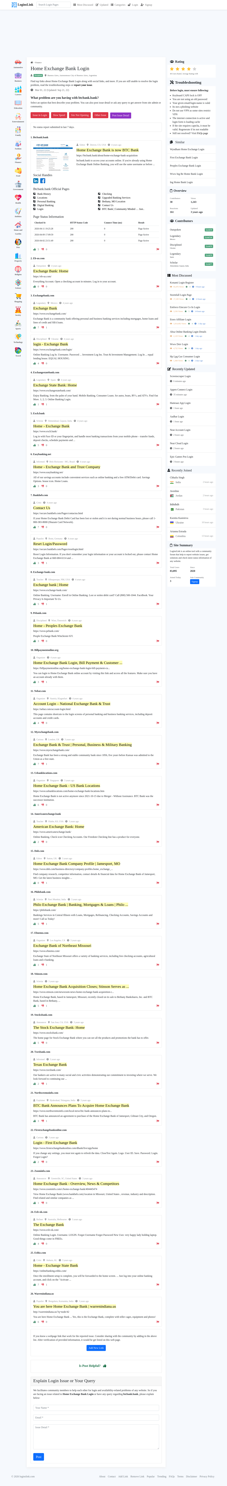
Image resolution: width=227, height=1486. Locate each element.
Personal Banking (46, 201)
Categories (118, 4)
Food (18, 176)
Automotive (18, 67)
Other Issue (100, 115)
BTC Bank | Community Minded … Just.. (123, 209)
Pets (18, 247)
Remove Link (137, 1476)
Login (133, 4)
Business (18, 81)
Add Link (123, 1476)
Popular (151, 1476)
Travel (18, 356)
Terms (180, 1476)
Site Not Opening (80, 115)
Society (18, 315)
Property (18, 261)
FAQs (172, 1476)
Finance (18, 162)
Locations (42, 197)
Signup (146, 4)
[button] (104, 1365)
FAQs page (202, 133)
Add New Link (96, 1348)
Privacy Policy (207, 1476)
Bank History (44, 194)
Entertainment (18, 122)
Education (18, 108)
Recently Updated (181, 369)
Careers (18, 94)
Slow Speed (59, 115)
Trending (161, 1476)
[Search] (53, 5)
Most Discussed (83, 4)
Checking (107, 194)
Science (18, 288)
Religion (18, 274)
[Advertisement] (113, 34)
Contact (112, 1476)
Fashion (18, 149)
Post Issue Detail (120, 115)
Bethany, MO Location (113, 201)
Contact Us (108, 205)
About (102, 1476)
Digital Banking (45, 205)
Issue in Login (40, 115)
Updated (102, 4)
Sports (18, 329)
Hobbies (18, 216)
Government (18, 189)
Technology (18, 342)
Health (18, 203)
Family (18, 135)
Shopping (18, 301)
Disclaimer (191, 1476)
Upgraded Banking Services (116, 197)
